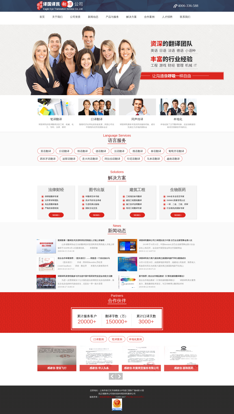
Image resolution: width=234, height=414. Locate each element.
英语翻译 (46, 151)
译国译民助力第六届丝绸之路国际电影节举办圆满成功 (162, 258)
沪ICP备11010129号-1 (135, 397)
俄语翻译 (137, 151)
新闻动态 (93, 16)
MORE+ (56, 215)
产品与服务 (112, 16)
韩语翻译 (82, 151)
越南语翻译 (173, 158)
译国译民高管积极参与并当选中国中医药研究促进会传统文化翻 (85, 276)
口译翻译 (97, 119)
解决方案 (131, 16)
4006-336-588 (188, 6)
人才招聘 (167, 16)
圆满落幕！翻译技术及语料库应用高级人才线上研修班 (81, 240)
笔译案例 (117, 339)
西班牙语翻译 (48, 158)
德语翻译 (101, 151)
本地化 (178, 119)
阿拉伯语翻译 (112, 158)
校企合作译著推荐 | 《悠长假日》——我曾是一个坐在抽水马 (84, 258)
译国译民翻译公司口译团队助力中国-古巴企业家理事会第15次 (165, 240)
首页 (42, 16)
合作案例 (149, 16)
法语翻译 (119, 151)
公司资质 (75, 16)
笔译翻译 (56, 119)
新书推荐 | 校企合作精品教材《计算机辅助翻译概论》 (162, 276)
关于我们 (57, 16)
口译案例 (98, 339)
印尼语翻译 (133, 158)
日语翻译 (64, 151)
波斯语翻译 (68, 158)
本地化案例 (135, 339)
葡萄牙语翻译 (176, 151)
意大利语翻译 (90, 158)
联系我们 (185, 16)
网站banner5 (117, 60)
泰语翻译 (156, 151)
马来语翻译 (153, 158)
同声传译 (137, 119)
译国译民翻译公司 (107, 397)
